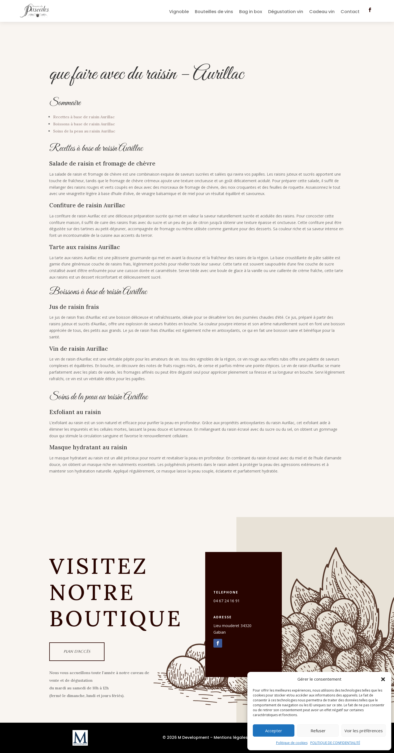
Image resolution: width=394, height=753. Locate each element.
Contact (350, 12)
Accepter (273, 730)
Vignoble (179, 12)
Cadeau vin (322, 12)
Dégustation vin (285, 12)
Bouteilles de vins (214, 12)
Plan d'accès (76, 651)
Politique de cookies (292, 742)
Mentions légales (231, 737)
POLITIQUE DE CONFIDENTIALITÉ (335, 742)
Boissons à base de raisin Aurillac (84, 124)
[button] (383, 679)
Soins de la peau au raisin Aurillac (84, 131)
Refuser (318, 730)
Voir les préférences (363, 730)
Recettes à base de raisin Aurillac (84, 116)
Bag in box (250, 12)
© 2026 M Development (186, 737)
